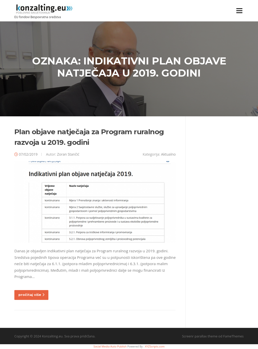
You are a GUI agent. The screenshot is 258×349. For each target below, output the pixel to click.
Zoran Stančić (68, 154)
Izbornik (239, 10)
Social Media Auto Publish (110, 346)
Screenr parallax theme (199, 336)
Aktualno (168, 154)
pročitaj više (31, 295)
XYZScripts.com (155, 346)
